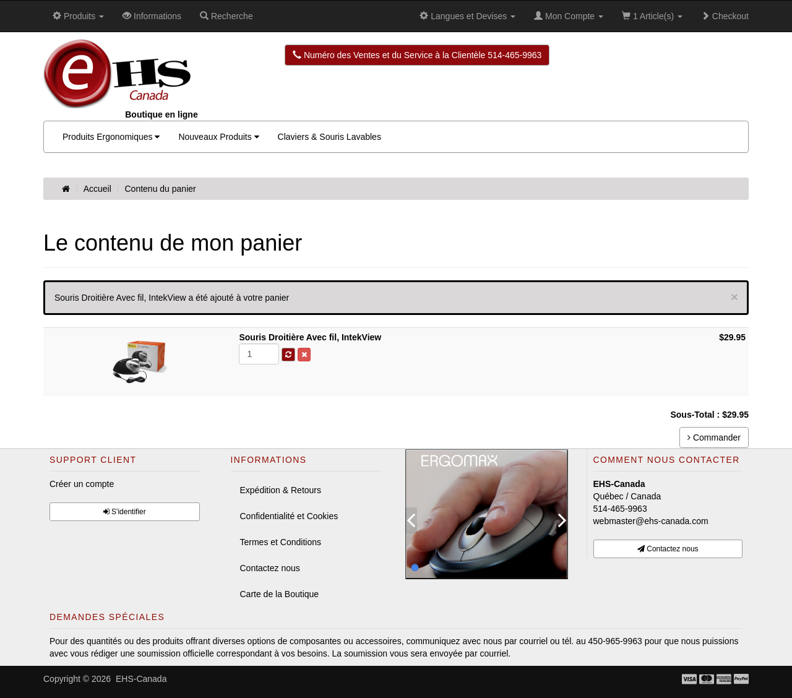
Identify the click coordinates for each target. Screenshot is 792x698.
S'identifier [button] (124, 511)
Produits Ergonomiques (111, 137)
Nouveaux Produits (218, 137)
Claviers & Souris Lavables (329, 137)
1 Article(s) (652, 16)
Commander (714, 437)
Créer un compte (82, 484)
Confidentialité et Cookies (289, 516)
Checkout (725, 16)
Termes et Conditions (281, 542)
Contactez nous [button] (668, 549)
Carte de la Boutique (279, 594)
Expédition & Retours (281, 490)
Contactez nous (270, 568)
